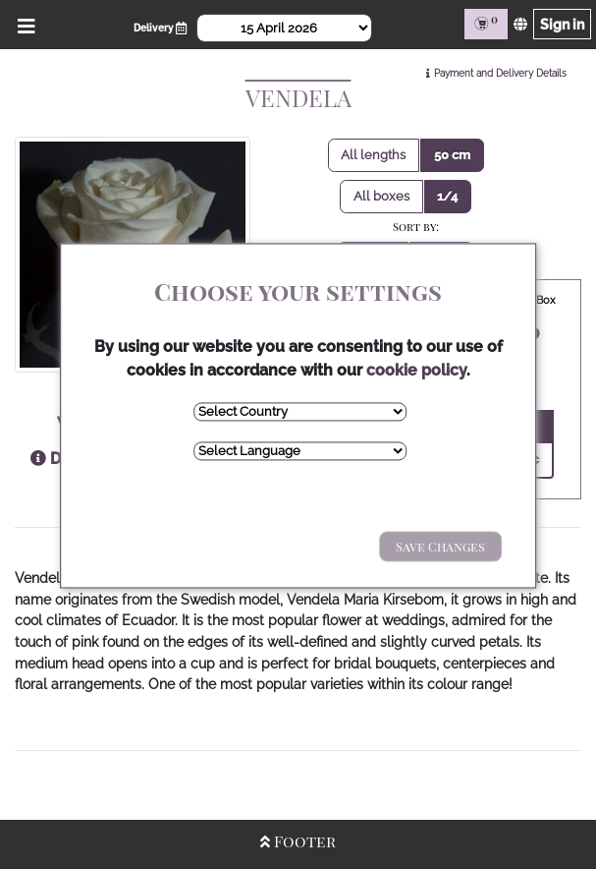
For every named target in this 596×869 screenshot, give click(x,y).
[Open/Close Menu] (23, 24)
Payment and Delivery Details (500, 73)
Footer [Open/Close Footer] (298, 841)
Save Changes (440, 546)
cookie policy (416, 370)
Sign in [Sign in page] (562, 24)
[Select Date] (284, 28)
